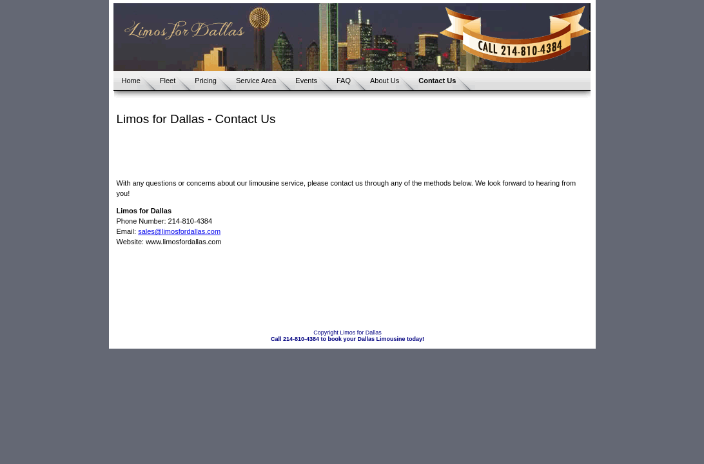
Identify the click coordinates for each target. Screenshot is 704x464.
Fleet (167, 80)
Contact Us (437, 80)
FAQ (344, 80)
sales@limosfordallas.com (179, 231)
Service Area (256, 80)
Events (306, 80)
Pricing (206, 80)
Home (131, 80)
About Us (384, 80)
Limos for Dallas (361, 332)
